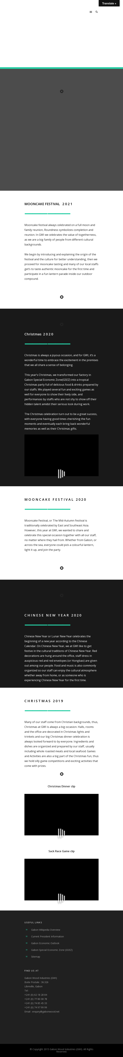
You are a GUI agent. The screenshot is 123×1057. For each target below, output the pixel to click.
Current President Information (47, 936)
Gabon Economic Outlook (45, 943)
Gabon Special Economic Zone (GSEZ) (52, 949)
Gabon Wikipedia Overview (45, 929)
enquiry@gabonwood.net (45, 1011)
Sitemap (35, 956)
